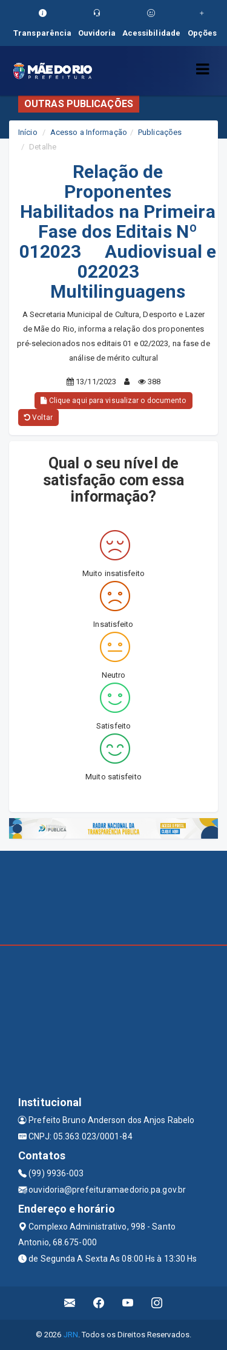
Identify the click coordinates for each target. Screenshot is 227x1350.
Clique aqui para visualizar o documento (113, 400)
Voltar (38, 417)
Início (28, 132)
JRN (71, 1334)
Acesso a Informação (88, 132)
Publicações (160, 132)
